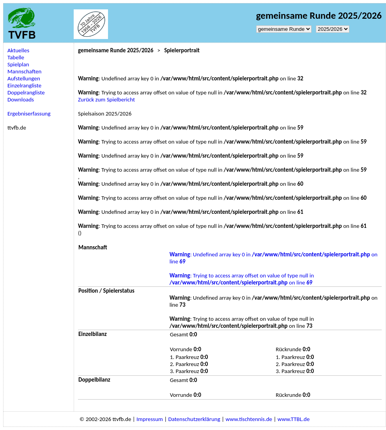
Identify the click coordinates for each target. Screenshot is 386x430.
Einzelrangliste (24, 85)
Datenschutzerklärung (194, 419)
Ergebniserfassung (29, 113)
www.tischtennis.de (248, 419)
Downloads (20, 99)
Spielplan (18, 64)
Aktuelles (18, 50)
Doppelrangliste (26, 92)
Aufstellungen (23, 78)
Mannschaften (24, 71)
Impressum (149, 419)
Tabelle (15, 57)
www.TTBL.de (294, 419)
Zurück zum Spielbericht (106, 99)
